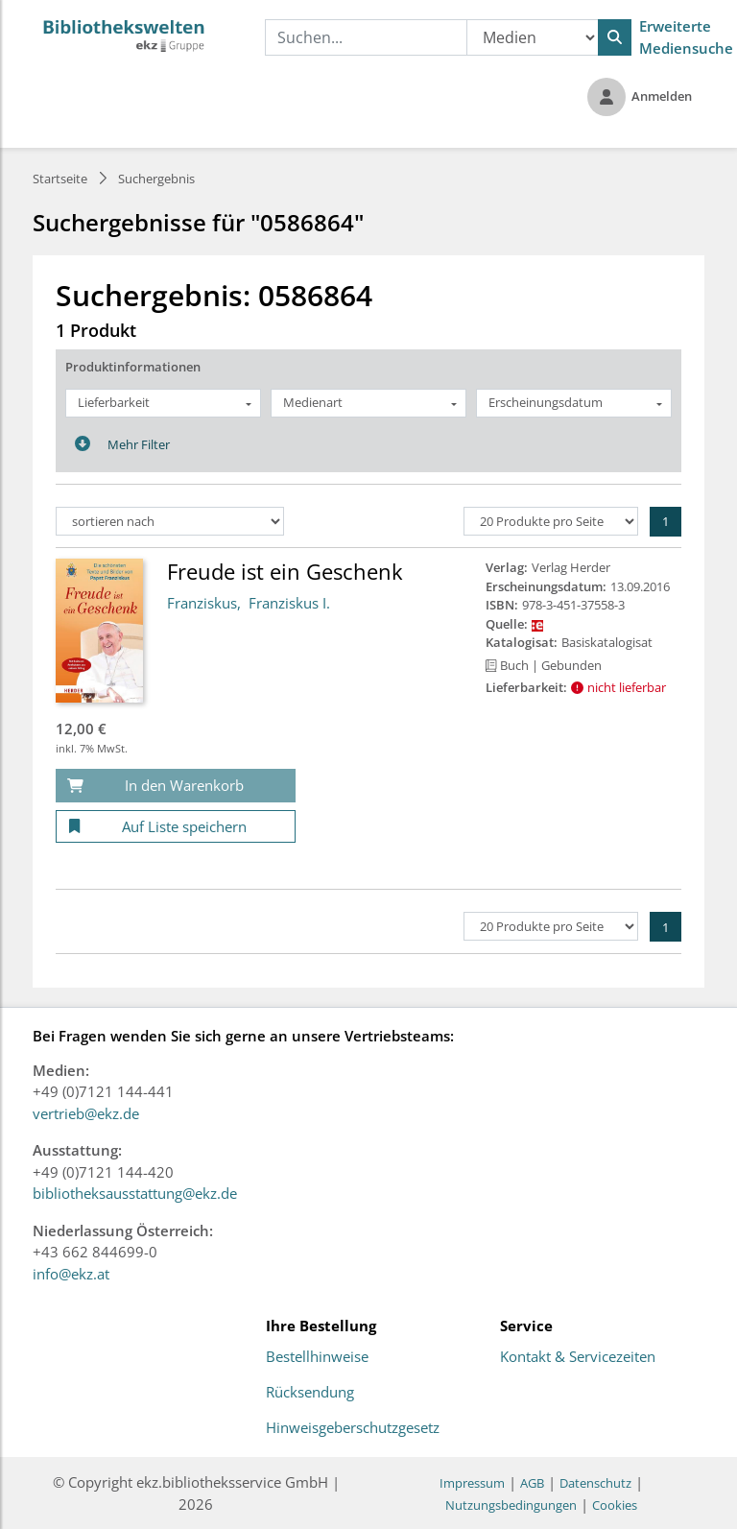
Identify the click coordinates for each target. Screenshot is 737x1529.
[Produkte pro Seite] (551, 521)
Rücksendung (310, 1392)
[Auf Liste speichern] (176, 827)
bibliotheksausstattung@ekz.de (135, 1193)
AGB (532, 1483)
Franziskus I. (289, 602)
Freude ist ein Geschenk (285, 571)
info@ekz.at (71, 1273)
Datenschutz (595, 1483)
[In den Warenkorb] (176, 785)
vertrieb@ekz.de (86, 1113)
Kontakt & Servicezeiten (577, 1357)
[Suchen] (614, 37)
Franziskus (202, 602)
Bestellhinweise (317, 1357)
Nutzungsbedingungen (511, 1505)
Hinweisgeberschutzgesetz (353, 1428)
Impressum (472, 1483)
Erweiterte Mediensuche (686, 37)
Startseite (60, 178)
